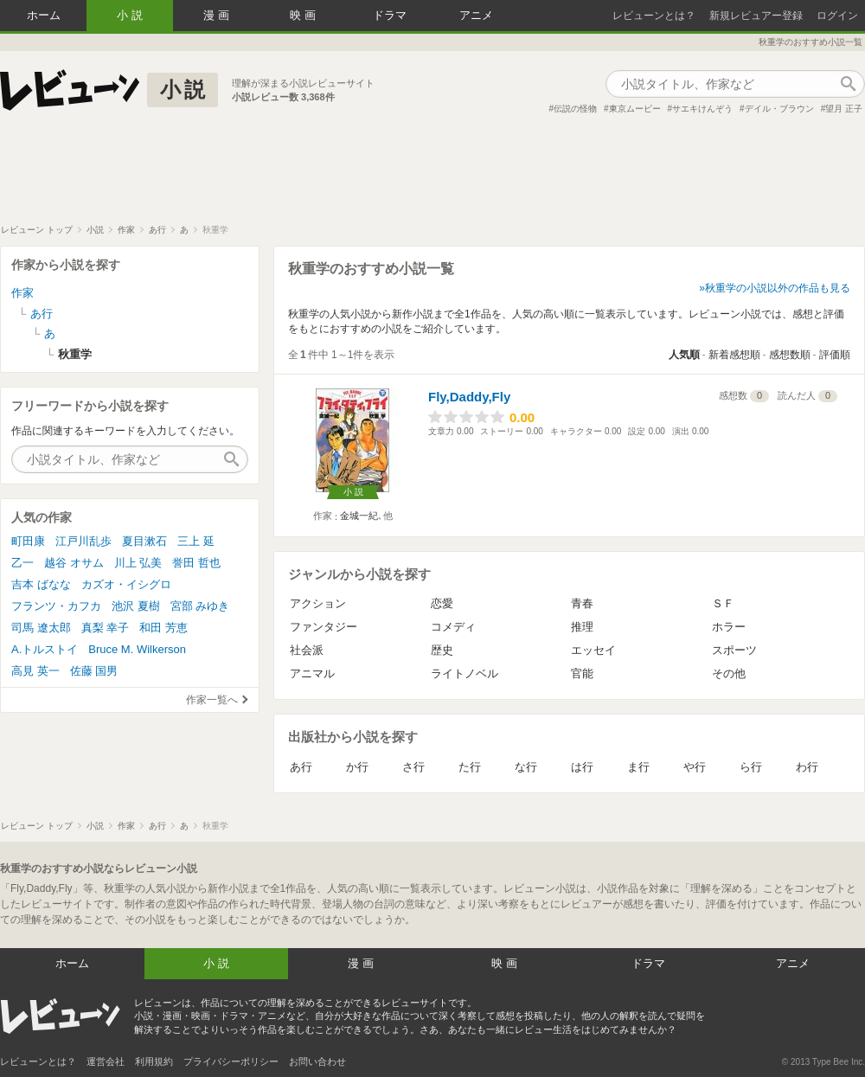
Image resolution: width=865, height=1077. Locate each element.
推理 (582, 626)
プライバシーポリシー (231, 1061)
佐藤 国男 (94, 670)
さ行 (413, 766)
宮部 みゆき (200, 605)
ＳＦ (723, 603)
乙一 (22, 562)
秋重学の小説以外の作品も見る (777, 288)
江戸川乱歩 (83, 541)
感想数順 (790, 355)
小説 (131, 15)
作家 (22, 292)
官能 (582, 673)
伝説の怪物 (575, 108)
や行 (694, 766)
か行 (357, 766)
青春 (582, 603)
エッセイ (593, 650)
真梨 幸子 (105, 627)
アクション (318, 603)
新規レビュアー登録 (756, 16)
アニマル (312, 673)
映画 (304, 15)
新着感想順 (734, 355)
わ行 (807, 766)
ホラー (729, 626)
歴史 (442, 650)
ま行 (638, 766)
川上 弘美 (138, 562)
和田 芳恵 (163, 627)
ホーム (44, 15)
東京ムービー (635, 108)
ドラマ (390, 15)
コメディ (453, 626)
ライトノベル (464, 673)
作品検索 (847, 84)
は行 (582, 766)
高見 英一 (35, 670)
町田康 (28, 541)
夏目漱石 (144, 541)
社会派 (307, 650)
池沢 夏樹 (136, 605)
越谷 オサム (74, 562)
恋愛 (442, 603)
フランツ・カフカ (56, 605)
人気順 (684, 355)
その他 (729, 673)
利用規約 (154, 1061)
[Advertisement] (432, 176)
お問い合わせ (317, 1061)
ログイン (837, 16)
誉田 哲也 (196, 562)
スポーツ (734, 650)
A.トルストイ (44, 649)
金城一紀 (359, 515)
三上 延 (196, 541)
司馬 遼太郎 (41, 627)
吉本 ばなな (41, 584)
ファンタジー (323, 626)
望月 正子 (843, 108)
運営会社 (105, 1061)
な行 (526, 766)
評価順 (834, 355)
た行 (469, 766)
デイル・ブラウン (779, 108)
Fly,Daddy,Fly (469, 396)
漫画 (218, 15)
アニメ (476, 15)
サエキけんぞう (702, 108)
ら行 (751, 766)
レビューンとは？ (653, 16)
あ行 (301, 766)
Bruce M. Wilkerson (137, 649)
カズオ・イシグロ (126, 584)
